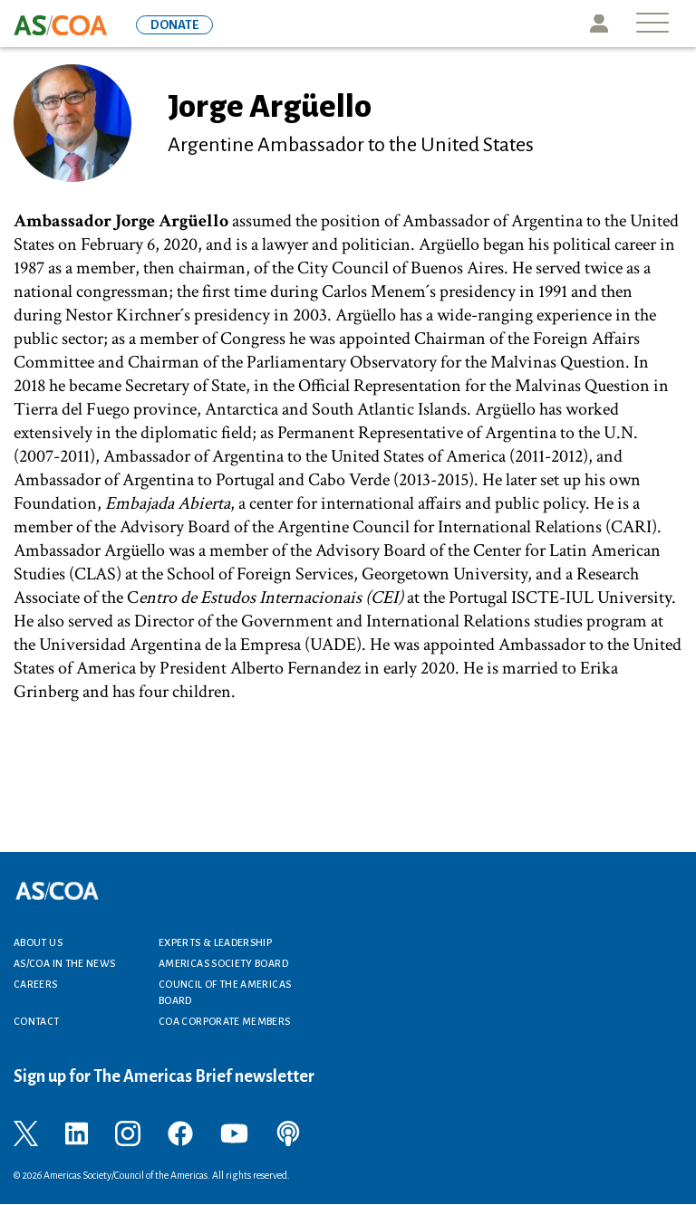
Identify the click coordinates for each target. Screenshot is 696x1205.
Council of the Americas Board (225, 992)
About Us (38, 942)
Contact (37, 1021)
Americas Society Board (223, 963)
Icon (599, 23)
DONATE (174, 25)
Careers (36, 984)
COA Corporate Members (225, 1021)
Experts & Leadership (215, 942)
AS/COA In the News (64, 963)
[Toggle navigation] (652, 24)
